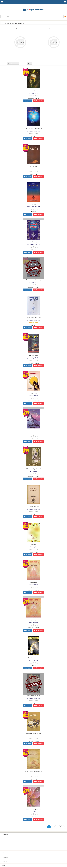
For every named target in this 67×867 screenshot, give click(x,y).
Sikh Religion (10, 23)
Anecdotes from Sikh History (33, 280)
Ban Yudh (33, 544)
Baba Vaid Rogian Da (33, 506)
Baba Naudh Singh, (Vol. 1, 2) (33, 469)
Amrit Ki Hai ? (33, 204)
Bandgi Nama (33, 582)
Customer (4, 853)
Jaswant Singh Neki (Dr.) (33, 358)
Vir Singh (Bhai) (33, 471)
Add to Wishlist (38, 101)
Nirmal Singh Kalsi (33, 660)
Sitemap (3, 839)
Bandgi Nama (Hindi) (33, 620)
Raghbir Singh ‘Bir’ (33, 395)
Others (50, 29)
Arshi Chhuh (33, 431)
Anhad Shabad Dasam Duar (33, 317)
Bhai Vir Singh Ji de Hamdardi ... (33, 771)
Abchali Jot (33, 91)
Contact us (4, 848)
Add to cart (27, 101)
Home (4, 23)
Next (64, 827)
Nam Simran (17, 29)
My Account (4, 857)
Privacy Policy (4, 841)
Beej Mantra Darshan (33, 658)
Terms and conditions (7, 844)
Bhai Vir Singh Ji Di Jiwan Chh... (33, 809)
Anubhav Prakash (33, 355)
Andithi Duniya (33, 242)
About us (3, 846)
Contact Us (4, 861)
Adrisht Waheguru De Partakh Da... (33, 128)
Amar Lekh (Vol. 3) (33, 166)
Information (4, 834)
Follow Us (3, 865)
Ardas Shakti (33, 393)
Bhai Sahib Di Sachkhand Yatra (33, 733)
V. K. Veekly (33, 811)
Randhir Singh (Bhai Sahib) (33, 131)
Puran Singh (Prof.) (33, 93)
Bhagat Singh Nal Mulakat (33, 695)
